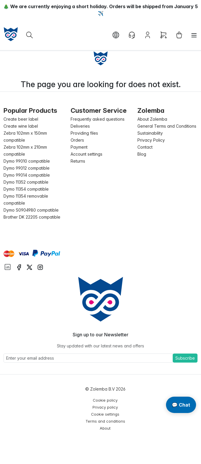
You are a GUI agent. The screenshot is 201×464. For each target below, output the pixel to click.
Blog (141, 154)
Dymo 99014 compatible (27, 175)
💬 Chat (181, 405)
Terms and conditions (105, 421)
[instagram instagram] (40, 267)
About (105, 428)
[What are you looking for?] (29, 35)
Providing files (84, 133)
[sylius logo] (11, 34)
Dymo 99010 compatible (27, 161)
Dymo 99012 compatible (27, 168)
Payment (79, 147)
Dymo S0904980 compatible (31, 210)
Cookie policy (105, 400)
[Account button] (147, 35)
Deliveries (80, 126)
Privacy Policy (151, 140)
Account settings (86, 154)
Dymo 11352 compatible (26, 182)
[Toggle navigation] (193, 35)
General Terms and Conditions (166, 126)
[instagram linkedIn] (8, 266)
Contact (145, 147)
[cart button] (179, 35)
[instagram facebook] (18, 267)
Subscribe (185, 358)
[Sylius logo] (100, 299)
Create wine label (21, 126)
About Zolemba (152, 119)
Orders (77, 140)
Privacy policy (105, 407)
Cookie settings (105, 414)
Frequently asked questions (98, 119)
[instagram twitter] (29, 267)
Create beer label (21, 119)
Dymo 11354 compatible (26, 189)
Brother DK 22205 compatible (32, 217)
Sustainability (150, 133)
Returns (78, 161)
